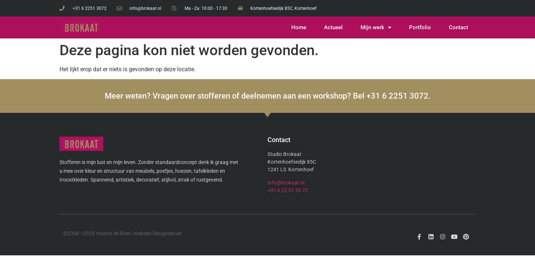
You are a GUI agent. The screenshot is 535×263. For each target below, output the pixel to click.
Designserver (167, 233)
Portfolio (420, 27)
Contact (458, 27)
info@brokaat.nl (286, 183)
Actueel (333, 27)
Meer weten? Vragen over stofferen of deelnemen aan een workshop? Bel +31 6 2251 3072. (268, 95)
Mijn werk (376, 27)
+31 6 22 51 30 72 (288, 190)
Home (298, 27)
